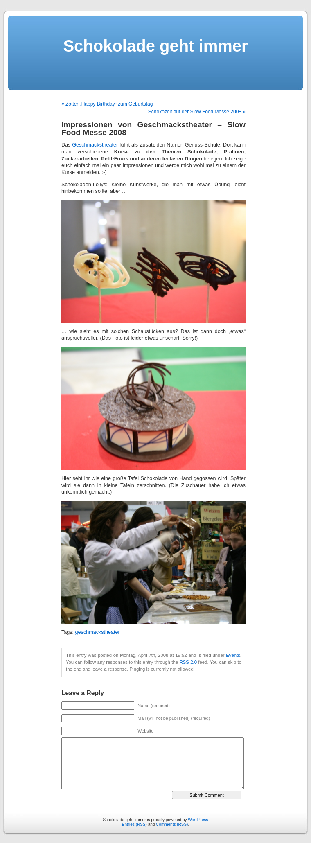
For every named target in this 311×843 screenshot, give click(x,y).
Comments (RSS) (172, 824)
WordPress (198, 820)
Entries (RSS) (134, 824)
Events (233, 655)
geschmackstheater (97, 632)
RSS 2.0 (187, 662)
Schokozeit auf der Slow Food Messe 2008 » (197, 112)
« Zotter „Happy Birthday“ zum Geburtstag (107, 104)
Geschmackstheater (95, 145)
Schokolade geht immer (155, 46)
